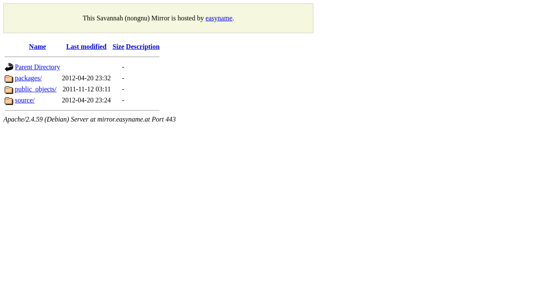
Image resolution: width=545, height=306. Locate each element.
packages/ (28, 78)
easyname (219, 18)
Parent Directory (37, 67)
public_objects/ (36, 89)
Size (118, 46)
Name (37, 46)
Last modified (86, 46)
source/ (24, 100)
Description (143, 46)
